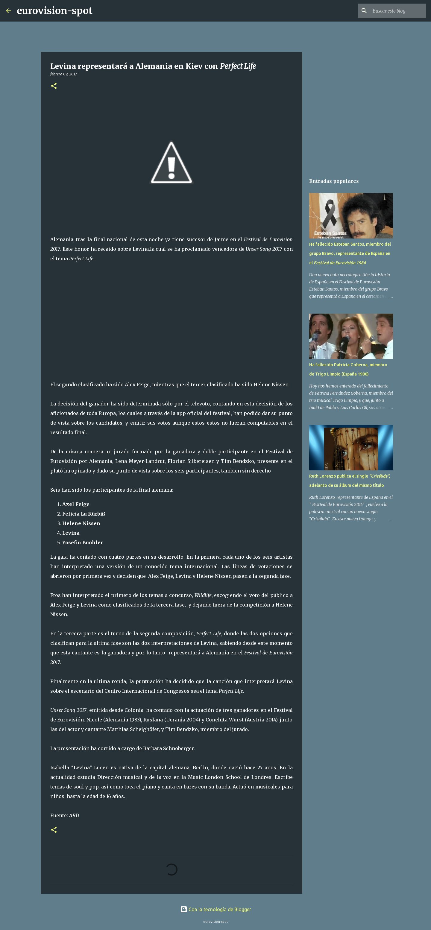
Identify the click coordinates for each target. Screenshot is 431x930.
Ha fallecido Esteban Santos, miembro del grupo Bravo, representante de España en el (350, 253)
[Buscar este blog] (394, 11)
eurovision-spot (54, 11)
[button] (53, 86)
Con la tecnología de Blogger (215, 909)
